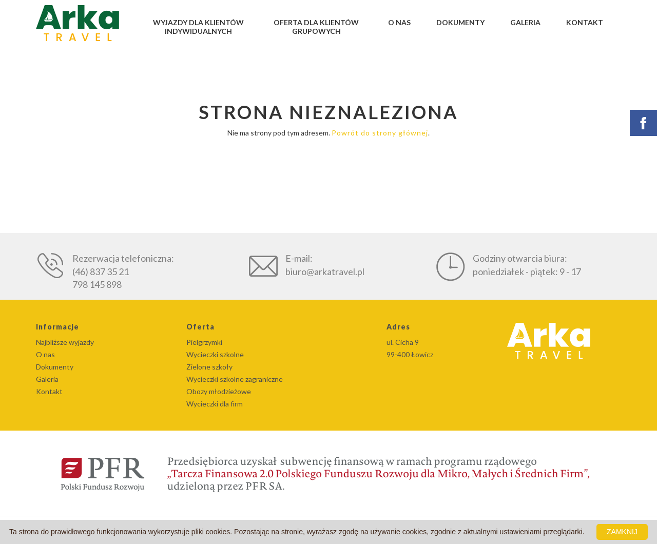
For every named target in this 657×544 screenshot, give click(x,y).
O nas (399, 22)
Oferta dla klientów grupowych (316, 26)
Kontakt (584, 22)
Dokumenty (460, 22)
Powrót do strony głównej (380, 132)
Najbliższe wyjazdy (65, 342)
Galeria (525, 22)
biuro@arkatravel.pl (324, 271)
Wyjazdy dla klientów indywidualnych (198, 26)
